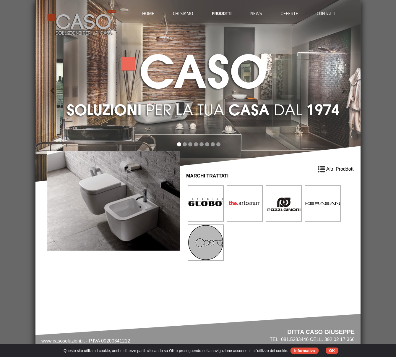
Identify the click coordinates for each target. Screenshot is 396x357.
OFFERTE (289, 13)
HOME (148, 13)
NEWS (256, 13)
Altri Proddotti (336, 169)
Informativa (304, 350)
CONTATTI (326, 13)
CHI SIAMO (183, 13)
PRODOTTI (221, 13)
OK (332, 350)
